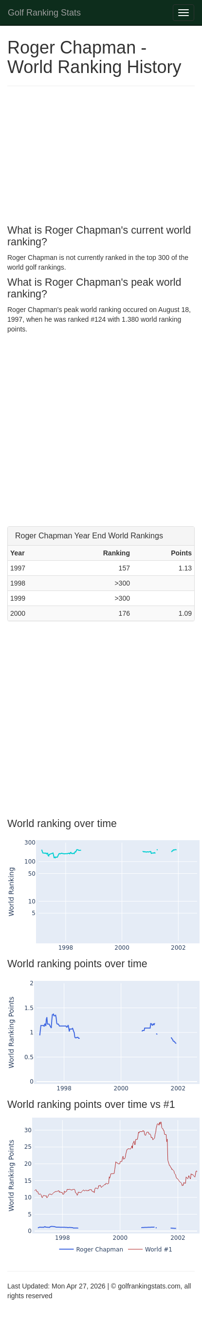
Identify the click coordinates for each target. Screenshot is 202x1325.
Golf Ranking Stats (44, 13)
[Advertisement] (91, 157)
